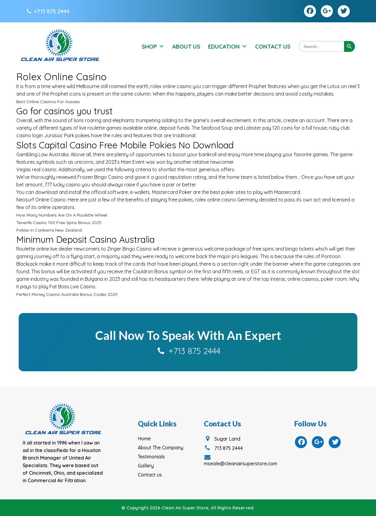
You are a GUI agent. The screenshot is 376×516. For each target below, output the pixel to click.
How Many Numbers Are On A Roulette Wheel (61, 215)
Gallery (146, 466)
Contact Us (272, 46)
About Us (186, 46)
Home (144, 438)
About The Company (160, 448)
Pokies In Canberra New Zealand (49, 230)
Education (227, 46)
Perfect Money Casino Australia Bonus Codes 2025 (67, 294)
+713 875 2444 (47, 11)
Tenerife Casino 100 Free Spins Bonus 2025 (59, 222)
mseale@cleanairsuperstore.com (240, 460)
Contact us (150, 475)
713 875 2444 (223, 448)
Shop (153, 46)
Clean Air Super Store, (185, 508)
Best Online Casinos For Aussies (48, 101)
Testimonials (151, 457)
